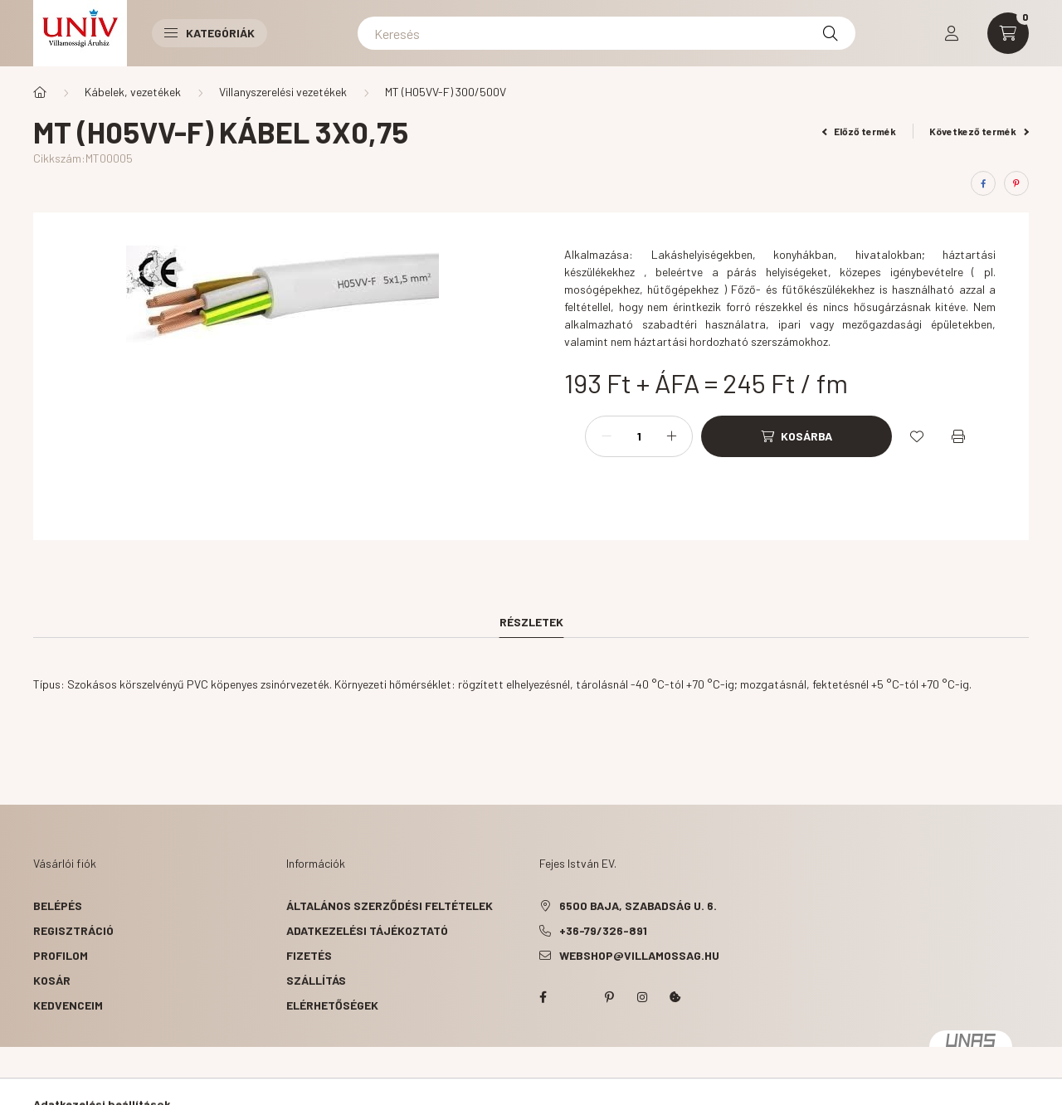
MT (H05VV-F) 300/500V (445, 92)
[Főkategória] (39, 92)
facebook (542, 997)
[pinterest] (1016, 183)
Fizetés (309, 955)
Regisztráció (73, 930)
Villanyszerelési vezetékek (283, 92)
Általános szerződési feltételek (389, 905)
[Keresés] (606, 33)
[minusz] (606, 436)
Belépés (57, 905)
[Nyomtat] (958, 436)
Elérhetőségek (332, 1005)
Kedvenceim (68, 1005)
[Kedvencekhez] (916, 436)
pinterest (609, 997)
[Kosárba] (796, 436)
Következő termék (979, 131)
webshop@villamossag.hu (639, 955)
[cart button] (1008, 33)
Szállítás (316, 980)
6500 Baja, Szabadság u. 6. (638, 905)
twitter (575, 997)
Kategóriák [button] (209, 33)
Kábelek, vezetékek (133, 92)
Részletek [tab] (531, 622)
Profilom (60, 955)
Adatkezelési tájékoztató (367, 930)
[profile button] (951, 33)
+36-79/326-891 (603, 930)
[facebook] (983, 183)
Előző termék (859, 131)
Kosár (52, 980)
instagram (642, 997)
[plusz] (671, 436)
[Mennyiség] (638, 436)
